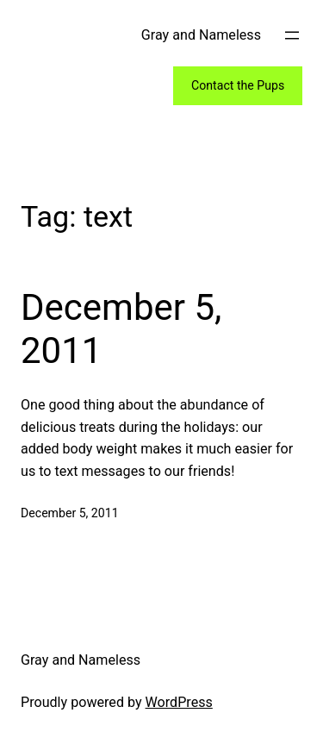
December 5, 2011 (121, 329)
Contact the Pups (237, 85)
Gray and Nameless (201, 35)
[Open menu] (292, 35)
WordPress (179, 702)
